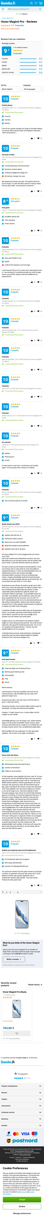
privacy (23, 1192)
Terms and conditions (22, 1159)
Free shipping (25, 933)
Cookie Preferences (29, 1157)
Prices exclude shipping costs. (24, 1151)
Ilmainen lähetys (14, 1038)
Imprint (18, 1157)
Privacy (12, 1157)
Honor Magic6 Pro (8, 18)
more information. (25, 1154)
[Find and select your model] (24, 9)
